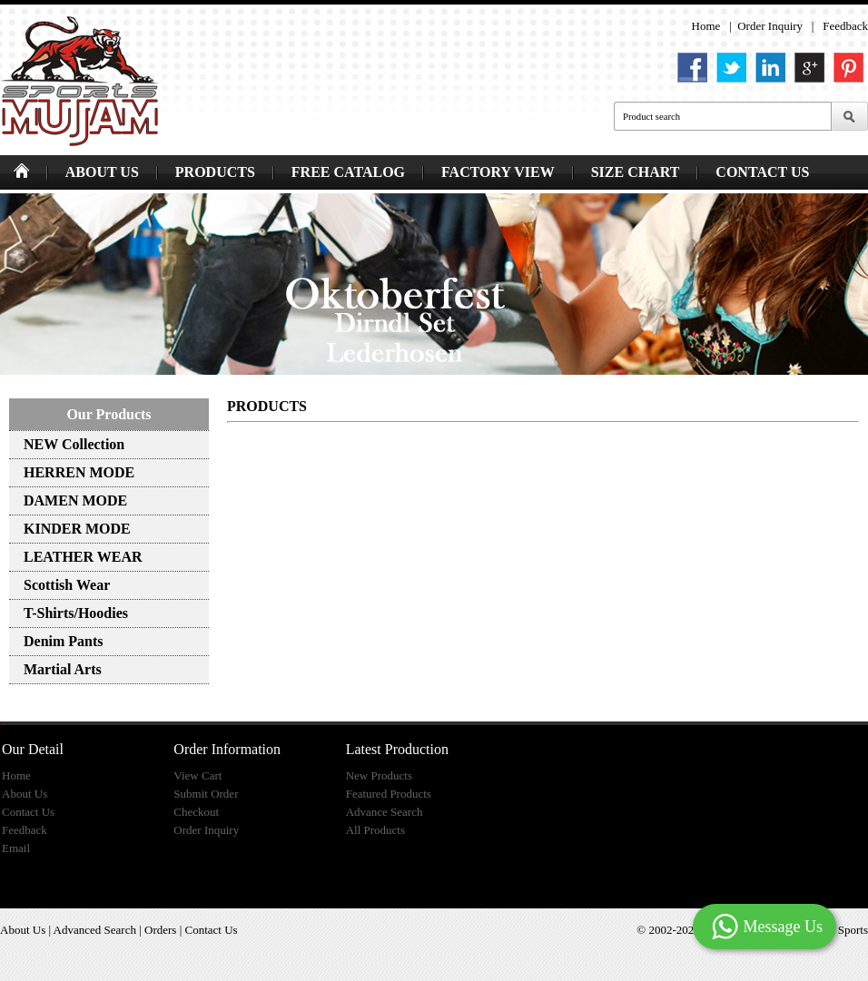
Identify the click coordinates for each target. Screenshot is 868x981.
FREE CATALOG (348, 172)
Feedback (845, 26)
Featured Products (388, 793)
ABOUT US (102, 172)
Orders (160, 930)
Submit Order (205, 793)
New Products (379, 775)
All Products (375, 830)
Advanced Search (95, 930)
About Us (24, 793)
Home (706, 26)
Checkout (196, 812)
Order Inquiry (770, 26)
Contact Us (28, 812)
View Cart (197, 775)
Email (16, 848)
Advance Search (384, 812)
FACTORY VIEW (498, 172)
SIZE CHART (635, 172)
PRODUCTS (215, 172)
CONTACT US (762, 172)
